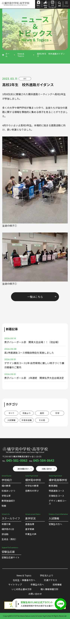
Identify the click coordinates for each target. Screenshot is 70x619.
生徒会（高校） (9, 539)
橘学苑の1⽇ (8, 529)
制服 (4, 505)
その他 (42, 420)
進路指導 (29, 524)
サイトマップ (15, 584)
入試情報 (11, 420)
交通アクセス (50, 580)
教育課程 (53, 485)
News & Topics (21, 54)
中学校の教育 (32, 485)
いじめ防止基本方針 (22, 589)
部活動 (5, 534)
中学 (57, 413)
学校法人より (46, 575)
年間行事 (6, 524)
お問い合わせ (47, 468)
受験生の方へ (55, 524)
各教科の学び (32, 490)
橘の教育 (6, 485)
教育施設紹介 (8, 500)
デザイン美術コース (58, 502)
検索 (59, 4)
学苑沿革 (6, 495)
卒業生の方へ (37, 584)
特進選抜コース (56, 490)
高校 (42, 413)
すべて (11, 413)
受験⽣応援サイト (11, 557)
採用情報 (57, 584)
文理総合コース (56, 495)
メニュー (66, 4)
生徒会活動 (26, 420)
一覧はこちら (35, 297)
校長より (27, 413)
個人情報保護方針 (49, 589)
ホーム (7, 54)
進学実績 (29, 529)
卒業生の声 (30, 534)
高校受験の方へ (23, 468)
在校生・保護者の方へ (24, 580)
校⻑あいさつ (8, 490)
